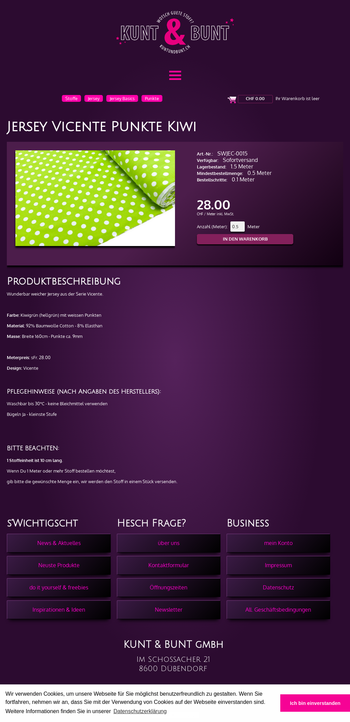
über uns (168, 543)
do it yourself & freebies (58, 587)
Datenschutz (278, 587)
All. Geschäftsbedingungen (278, 609)
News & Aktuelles (59, 543)
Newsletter (169, 609)
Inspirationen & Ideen (58, 609)
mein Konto (278, 543)
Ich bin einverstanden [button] (315, 703)
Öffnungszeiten (168, 587)
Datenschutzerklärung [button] (140, 711)
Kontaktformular (168, 565)
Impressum (278, 565)
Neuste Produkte (59, 565)
